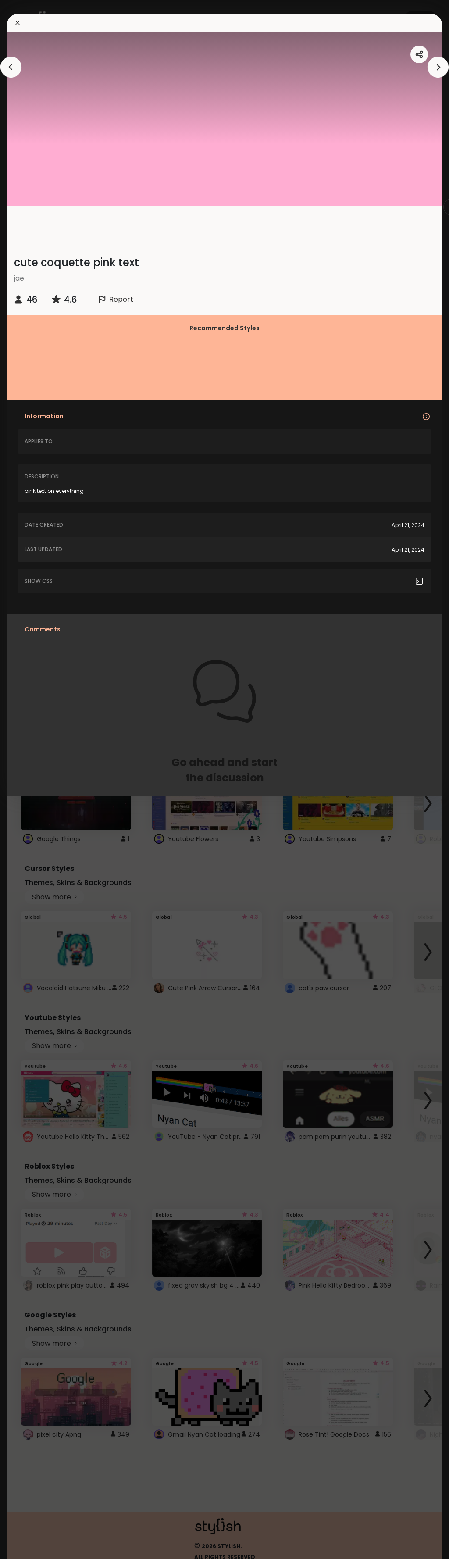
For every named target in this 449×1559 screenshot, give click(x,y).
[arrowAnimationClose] (11, 67)
